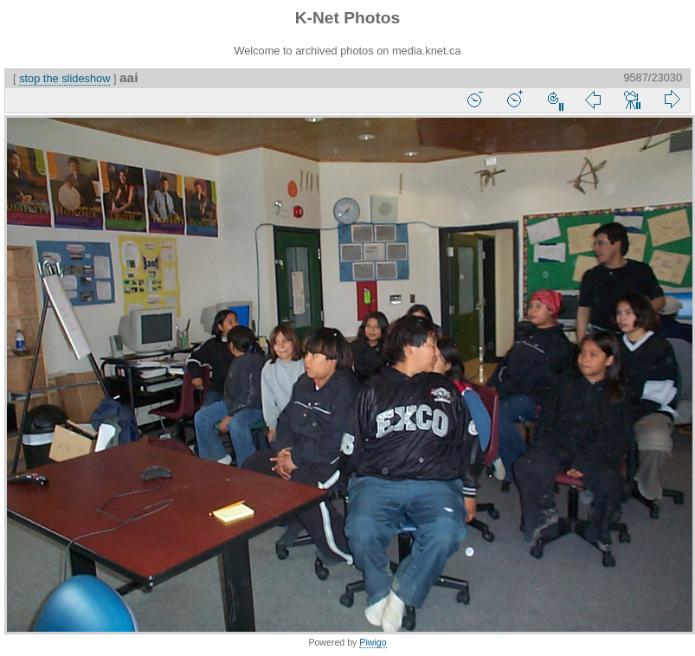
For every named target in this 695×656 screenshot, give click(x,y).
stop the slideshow (64, 78)
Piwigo (372, 642)
